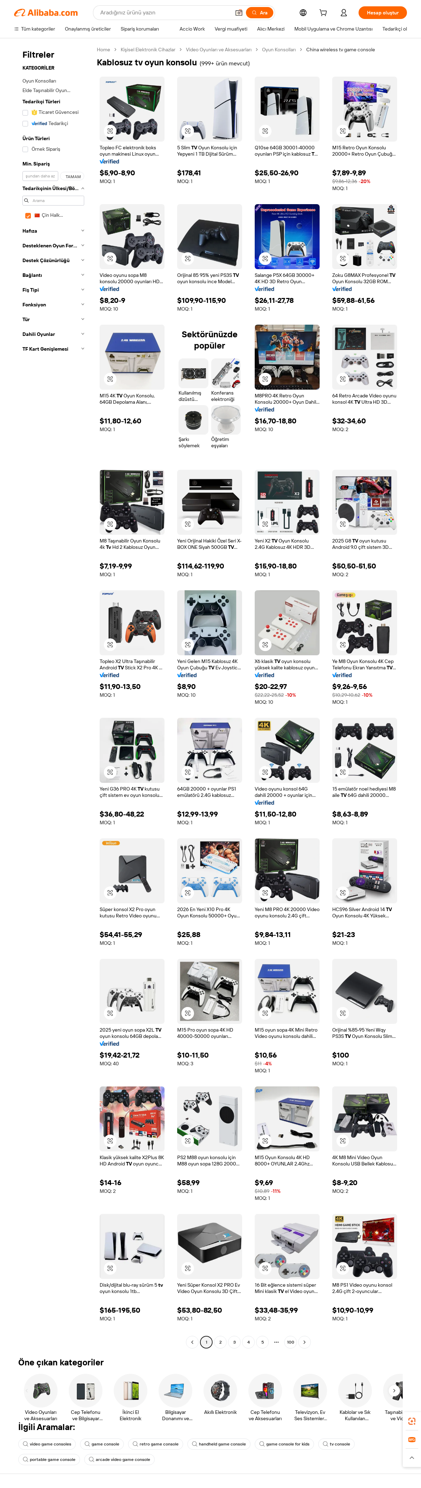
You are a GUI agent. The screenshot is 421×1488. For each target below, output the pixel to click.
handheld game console (219, 1444)
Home (103, 49)
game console (102, 1444)
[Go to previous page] (192, 1342)
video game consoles (47, 1444)
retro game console (156, 1444)
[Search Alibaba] (164, 13)
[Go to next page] (304, 1342)
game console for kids (284, 1444)
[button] (239, 12)
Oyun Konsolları (279, 49)
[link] (412, 1421)
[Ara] (259, 12)
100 (290, 1342)
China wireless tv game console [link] (340, 49)
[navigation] (53, 696)
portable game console (49, 1459)
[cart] (324, 14)
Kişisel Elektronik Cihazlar (148, 49)
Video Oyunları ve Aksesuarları (219, 49)
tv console (336, 1444)
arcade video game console (119, 1459)
